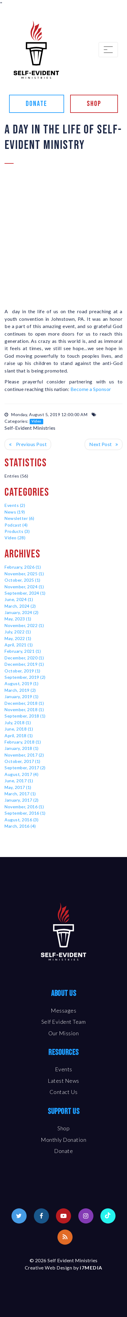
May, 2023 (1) (18, 618)
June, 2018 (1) (19, 728)
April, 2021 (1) (19, 644)
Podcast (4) (16, 524)
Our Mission (63, 1033)
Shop (94, 103)
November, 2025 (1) (24, 573)
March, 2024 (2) (20, 606)
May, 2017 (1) (18, 787)
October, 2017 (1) (23, 761)
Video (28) (15, 537)
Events (63, 1069)
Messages (63, 1010)
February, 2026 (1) (23, 567)
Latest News (63, 1080)
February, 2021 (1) (23, 651)
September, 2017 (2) (25, 767)
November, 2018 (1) (24, 709)
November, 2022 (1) (24, 625)
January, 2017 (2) (22, 800)
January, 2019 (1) (22, 696)
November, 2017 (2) (24, 754)
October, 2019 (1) (23, 670)
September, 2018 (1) (25, 715)
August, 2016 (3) (21, 819)
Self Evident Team (63, 1021)
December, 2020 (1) (24, 657)
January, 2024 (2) (22, 612)
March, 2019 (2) (20, 690)
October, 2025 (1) (23, 580)
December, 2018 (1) (24, 703)
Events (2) (15, 505)
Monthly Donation (63, 1139)
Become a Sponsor (90, 389)
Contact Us (64, 1092)
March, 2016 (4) (20, 826)
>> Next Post (103, 444)
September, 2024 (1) (25, 593)
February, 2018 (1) (23, 741)
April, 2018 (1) (19, 735)
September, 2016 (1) (25, 813)
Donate (36, 103)
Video (36, 421)
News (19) (15, 511)
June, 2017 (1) (19, 780)
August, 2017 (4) (21, 774)
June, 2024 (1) (19, 599)
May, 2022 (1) (18, 638)
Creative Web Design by (64, 1267)
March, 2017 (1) (20, 793)
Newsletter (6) (19, 518)
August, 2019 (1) (21, 683)
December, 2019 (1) (24, 664)
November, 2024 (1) (24, 586)
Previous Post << (28, 444)
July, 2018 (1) (18, 722)
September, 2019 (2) (25, 677)
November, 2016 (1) (24, 806)
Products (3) (17, 531)
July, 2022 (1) (18, 631)
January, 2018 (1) (22, 748)
